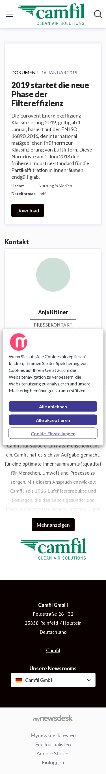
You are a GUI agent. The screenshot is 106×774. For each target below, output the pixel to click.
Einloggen (53, 762)
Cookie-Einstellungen (53, 433)
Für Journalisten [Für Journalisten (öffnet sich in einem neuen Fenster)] (53, 744)
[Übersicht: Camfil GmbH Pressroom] (51, 14)
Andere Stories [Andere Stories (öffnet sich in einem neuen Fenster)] (53, 753)
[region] (53, 387)
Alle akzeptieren (53, 420)
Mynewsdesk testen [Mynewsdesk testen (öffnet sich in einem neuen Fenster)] (53, 735)
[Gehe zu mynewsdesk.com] (53, 718)
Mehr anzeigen (53, 525)
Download (27, 210)
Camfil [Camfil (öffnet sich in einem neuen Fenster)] (53, 650)
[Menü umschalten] (9, 14)
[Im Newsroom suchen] (98, 14)
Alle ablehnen (53, 406)
